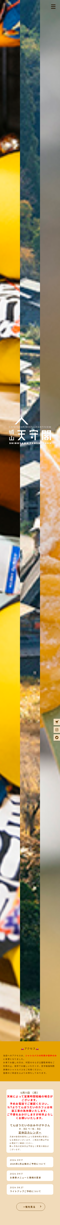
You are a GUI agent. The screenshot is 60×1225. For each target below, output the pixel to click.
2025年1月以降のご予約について (28, 1163)
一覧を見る (29, 1206)
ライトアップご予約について (25, 1191)
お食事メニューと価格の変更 (25, 1177)
